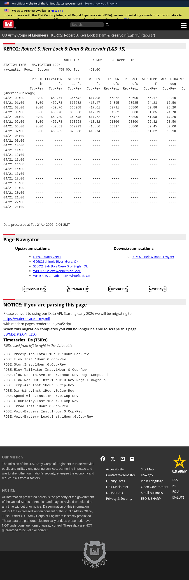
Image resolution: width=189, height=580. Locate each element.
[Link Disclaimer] (120, 487)
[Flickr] (132, 458)
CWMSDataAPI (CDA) (20, 334)
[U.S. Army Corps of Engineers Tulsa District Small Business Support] (154, 493)
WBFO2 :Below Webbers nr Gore (57, 271)
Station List (78, 289)
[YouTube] (123, 458)
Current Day (118, 289)
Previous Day (34, 289)
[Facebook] (102, 458)
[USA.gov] (154, 476)
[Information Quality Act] (120, 481)
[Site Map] (154, 470)
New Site (57, 11)
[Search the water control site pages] (87, 24)
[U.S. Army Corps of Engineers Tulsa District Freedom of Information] (179, 492)
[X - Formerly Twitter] (112, 458)
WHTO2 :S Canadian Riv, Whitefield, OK (61, 276)
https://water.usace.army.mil (26, 318)
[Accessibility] (120, 470)
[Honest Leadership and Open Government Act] (154, 487)
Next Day (157, 289)
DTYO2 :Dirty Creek (47, 257)
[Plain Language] (154, 481)
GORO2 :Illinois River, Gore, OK (55, 261)
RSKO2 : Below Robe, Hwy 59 (153, 257)
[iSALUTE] (179, 498)
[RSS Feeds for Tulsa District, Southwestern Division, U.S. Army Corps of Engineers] (179, 480)
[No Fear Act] (120, 493)
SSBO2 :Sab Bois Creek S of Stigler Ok (60, 266)
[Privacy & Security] (120, 499)
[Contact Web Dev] (120, 476)
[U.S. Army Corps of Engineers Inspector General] (179, 486)
